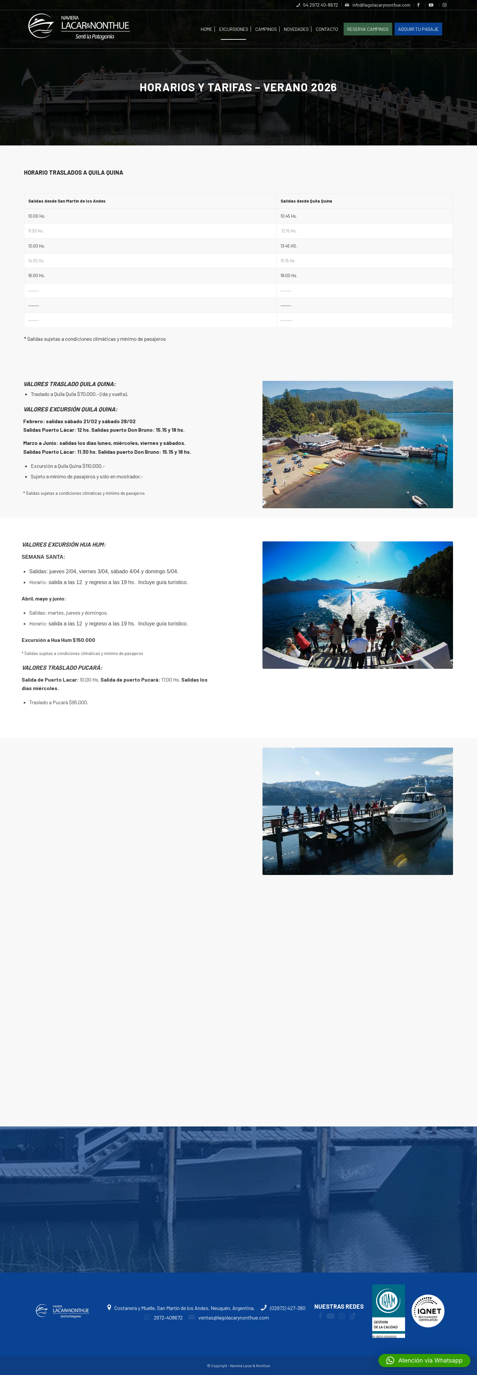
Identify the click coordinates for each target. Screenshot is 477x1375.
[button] (424, 1360)
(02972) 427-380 (283, 1308)
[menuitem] (317, 5)
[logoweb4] (79, 29)
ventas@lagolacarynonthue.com (229, 1317)
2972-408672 (163, 1317)
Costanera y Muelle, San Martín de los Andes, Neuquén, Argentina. (181, 1308)
